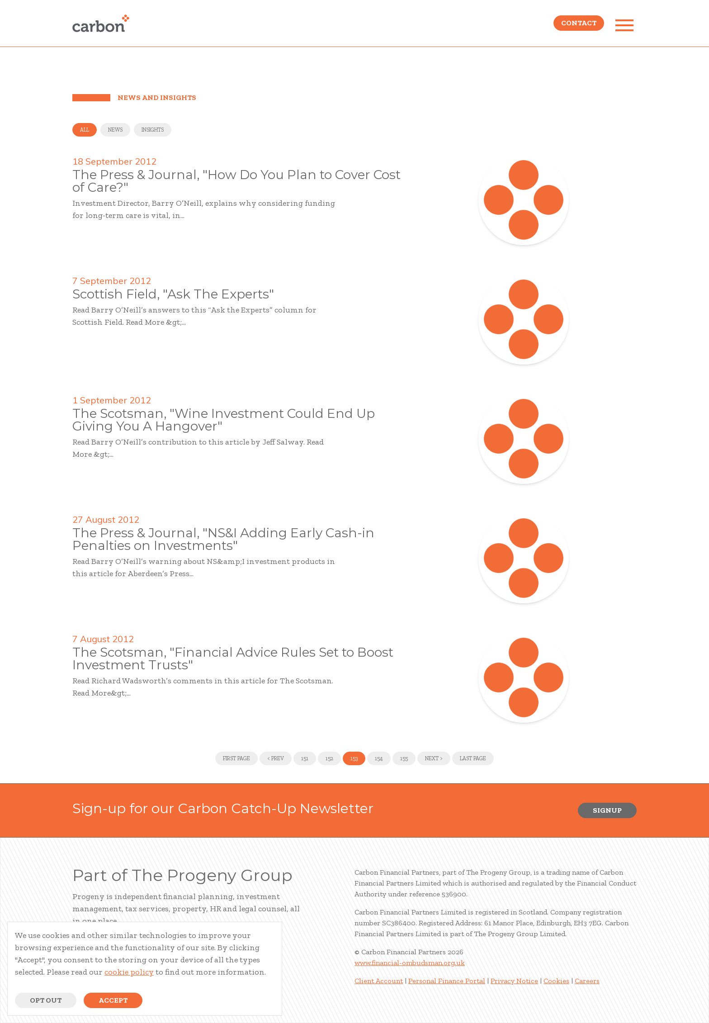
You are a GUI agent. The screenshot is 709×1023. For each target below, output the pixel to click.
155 (404, 758)
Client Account (378, 980)
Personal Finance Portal (446, 980)
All (84, 130)
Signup (607, 810)
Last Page (473, 758)
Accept (113, 1000)
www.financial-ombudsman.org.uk (409, 962)
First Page (236, 758)
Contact (578, 25)
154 (379, 758)
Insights (153, 130)
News (115, 130)
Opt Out (45, 1000)
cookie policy (129, 972)
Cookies (556, 980)
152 (329, 758)
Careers (587, 980)
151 (304, 758)
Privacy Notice (514, 980)
